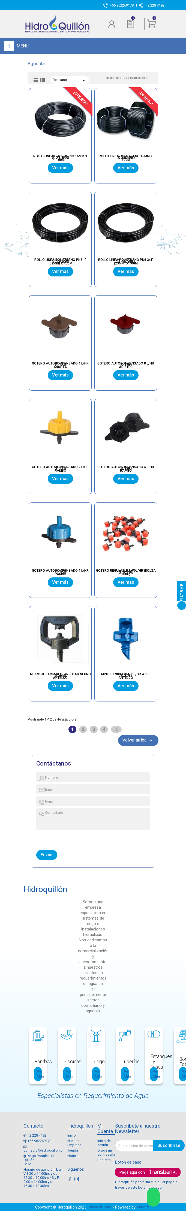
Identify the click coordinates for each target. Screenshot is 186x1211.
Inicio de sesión (104, 1143)
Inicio (71, 1135)
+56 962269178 (122, 5)
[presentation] (61, 838)
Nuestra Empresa (74, 1143)
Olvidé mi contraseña (106, 1152)
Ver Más (39, 1074)
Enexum (144, 1207)
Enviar (47, 854)
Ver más (60, 167)
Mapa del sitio (100, 1207)
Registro (104, 1160)
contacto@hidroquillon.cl (43, 1150)
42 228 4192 (155, 5)
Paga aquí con (132, 1172)
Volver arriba (138, 740)
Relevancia (70, 80)
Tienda (72, 1150)
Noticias (73, 1156)
